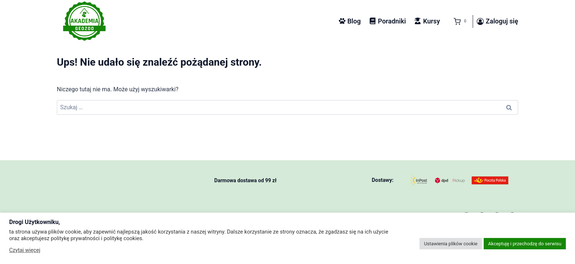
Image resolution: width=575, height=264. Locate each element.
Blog (350, 21)
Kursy (427, 21)
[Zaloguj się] (497, 21)
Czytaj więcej (24, 250)
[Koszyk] (458, 22)
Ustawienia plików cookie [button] (450, 243)
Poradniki (387, 21)
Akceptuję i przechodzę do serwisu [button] (524, 243)
